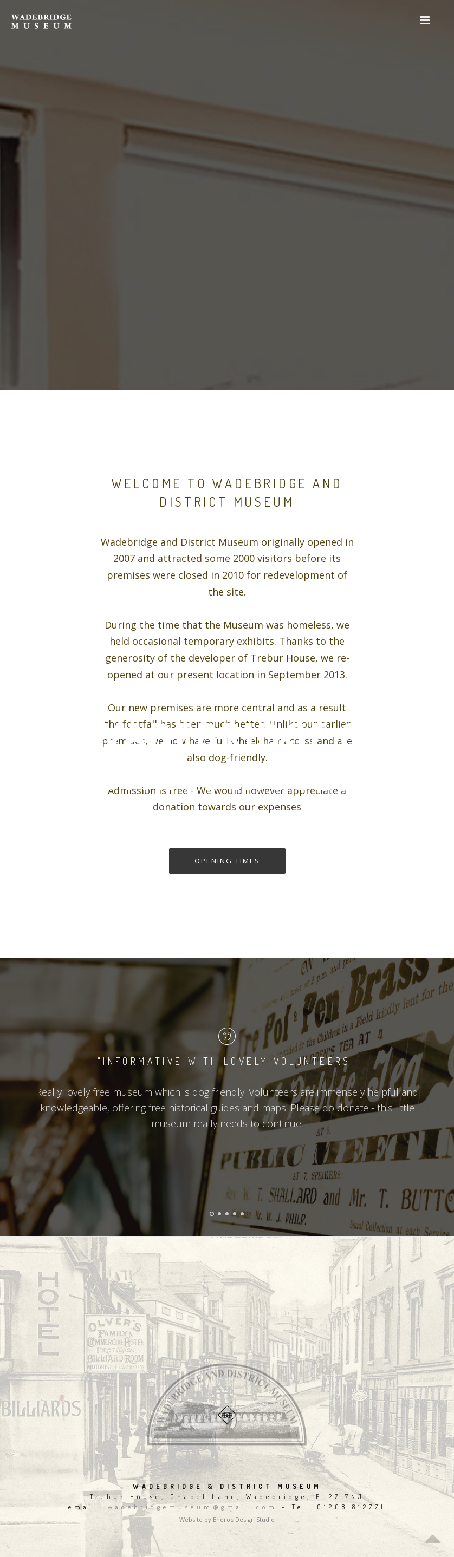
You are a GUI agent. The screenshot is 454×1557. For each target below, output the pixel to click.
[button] (424, 20)
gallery (252, 833)
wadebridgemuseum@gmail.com (192, 1507)
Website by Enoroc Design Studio (227, 1519)
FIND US (200, 833)
